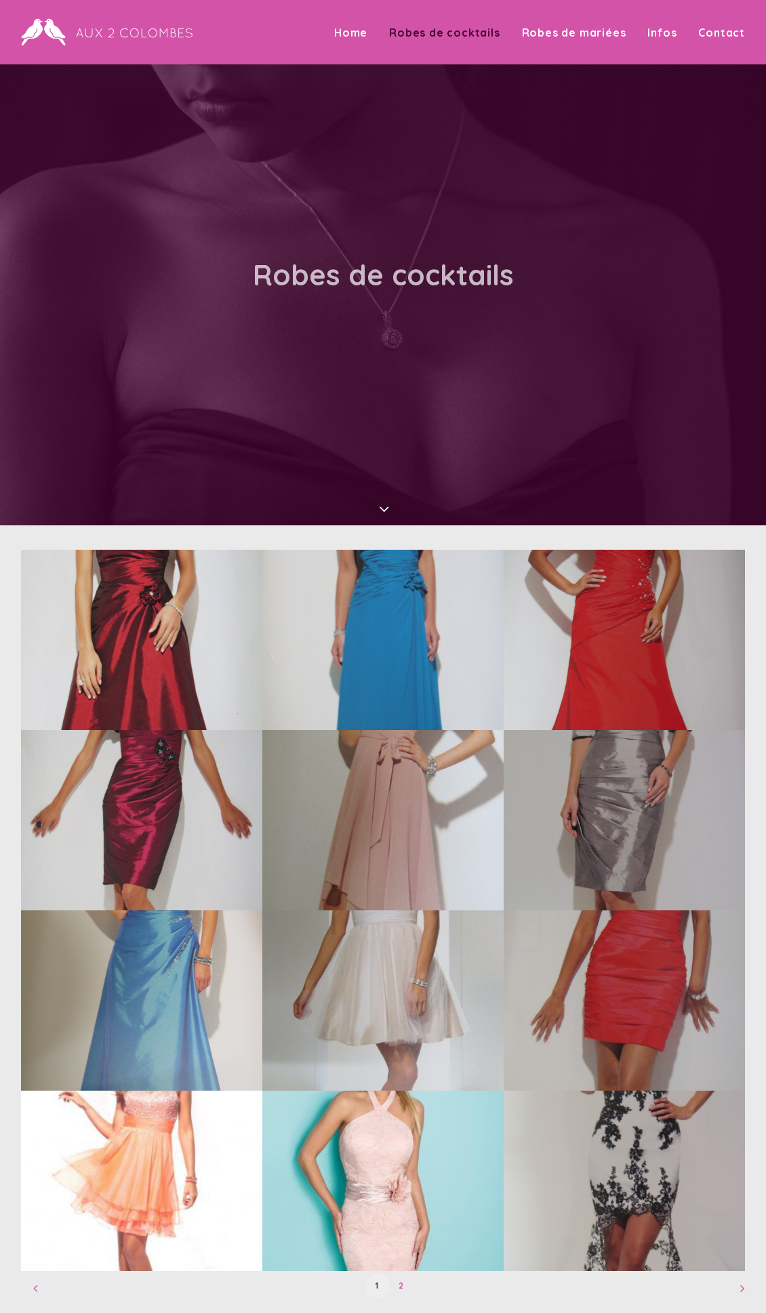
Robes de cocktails (444, 32)
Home (350, 32)
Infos (662, 32)
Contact (721, 32)
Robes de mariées (574, 32)
